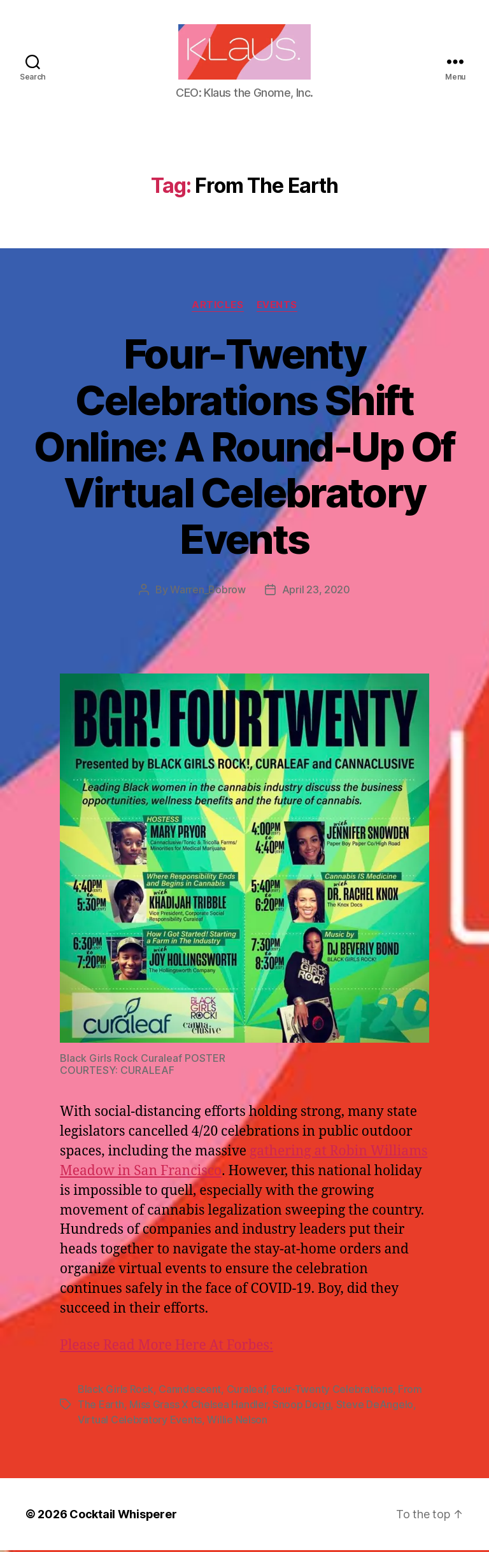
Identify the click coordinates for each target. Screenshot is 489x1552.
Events (277, 307)
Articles (217, 307)
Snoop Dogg (301, 1406)
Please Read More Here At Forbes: (166, 1347)
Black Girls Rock (115, 1391)
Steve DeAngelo (374, 1406)
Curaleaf (246, 1391)
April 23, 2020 (316, 592)
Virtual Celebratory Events (140, 1421)
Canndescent (190, 1391)
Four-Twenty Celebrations (332, 1391)
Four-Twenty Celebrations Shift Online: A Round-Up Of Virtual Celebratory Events (244, 448)
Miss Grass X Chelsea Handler (198, 1406)
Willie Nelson (237, 1421)
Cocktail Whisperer (122, 1516)
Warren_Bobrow (208, 592)
